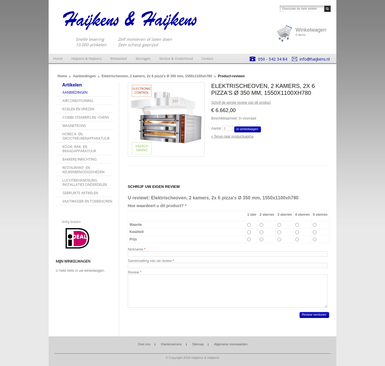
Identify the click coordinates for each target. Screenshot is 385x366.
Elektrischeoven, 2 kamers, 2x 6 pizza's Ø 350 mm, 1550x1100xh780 (157, 76)
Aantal (216, 128)
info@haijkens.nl (315, 59)
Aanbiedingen (84, 76)
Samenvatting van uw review (150, 261)
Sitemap (198, 344)
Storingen (143, 58)
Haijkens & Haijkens (86, 58)
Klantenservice (171, 344)
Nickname (135, 249)
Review (133, 272)
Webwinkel (118, 58)
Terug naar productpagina (232, 136)
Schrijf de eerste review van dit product (241, 103)
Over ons (144, 344)
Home (58, 58)
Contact (207, 58)
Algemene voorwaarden (230, 344)
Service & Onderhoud (176, 58)
